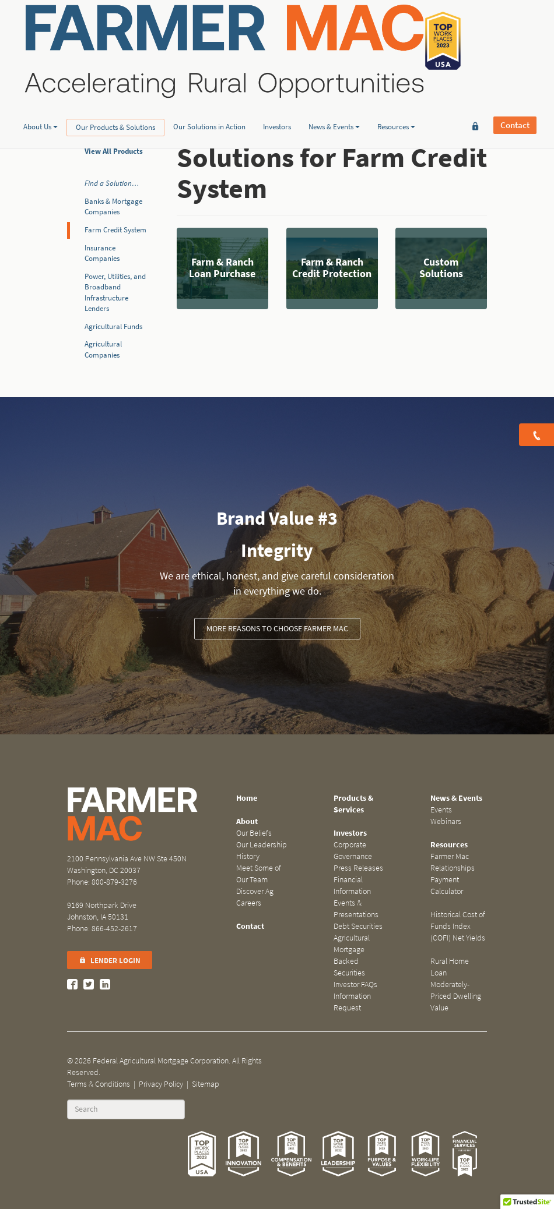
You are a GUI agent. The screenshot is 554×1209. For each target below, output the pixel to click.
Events (441, 809)
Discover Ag (255, 891)
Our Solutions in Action (209, 89)
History (248, 856)
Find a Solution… (112, 183)
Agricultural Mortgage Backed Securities (352, 955)
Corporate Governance (353, 850)
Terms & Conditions (98, 1084)
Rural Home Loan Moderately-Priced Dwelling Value (455, 984)
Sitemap (205, 1084)
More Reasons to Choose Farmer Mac (277, 628)
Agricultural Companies (103, 349)
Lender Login (110, 961)
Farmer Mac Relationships (452, 862)
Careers (248, 902)
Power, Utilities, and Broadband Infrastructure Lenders (115, 292)
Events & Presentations (356, 908)
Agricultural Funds (113, 326)
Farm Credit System (115, 230)
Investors (277, 89)
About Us (40, 89)
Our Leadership (261, 844)
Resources (396, 89)
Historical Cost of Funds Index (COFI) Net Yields (457, 926)
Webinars (445, 821)
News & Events (334, 89)
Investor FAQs (355, 984)
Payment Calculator (446, 885)
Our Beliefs (254, 833)
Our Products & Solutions (115, 90)
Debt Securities (358, 926)
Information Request (352, 1002)
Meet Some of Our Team (258, 873)
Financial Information (352, 885)
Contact (515, 41)
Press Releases (358, 868)
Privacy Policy (161, 1084)
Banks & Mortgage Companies (113, 206)
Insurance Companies (102, 253)
